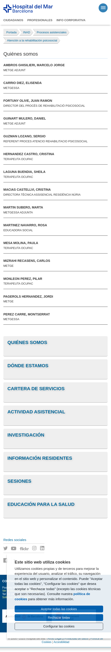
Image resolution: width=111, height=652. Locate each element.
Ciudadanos (13, 20)
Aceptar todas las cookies (59, 609)
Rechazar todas (59, 617)
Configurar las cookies (59, 626)
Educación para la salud (41, 504)
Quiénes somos (27, 342)
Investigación (25, 434)
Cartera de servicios (36, 388)
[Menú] (103, 7)
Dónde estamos (27, 365)
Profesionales (39, 20)
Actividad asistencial (36, 411)
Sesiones (19, 481)
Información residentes (39, 458)
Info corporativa (71, 20)
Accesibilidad (61, 642)
